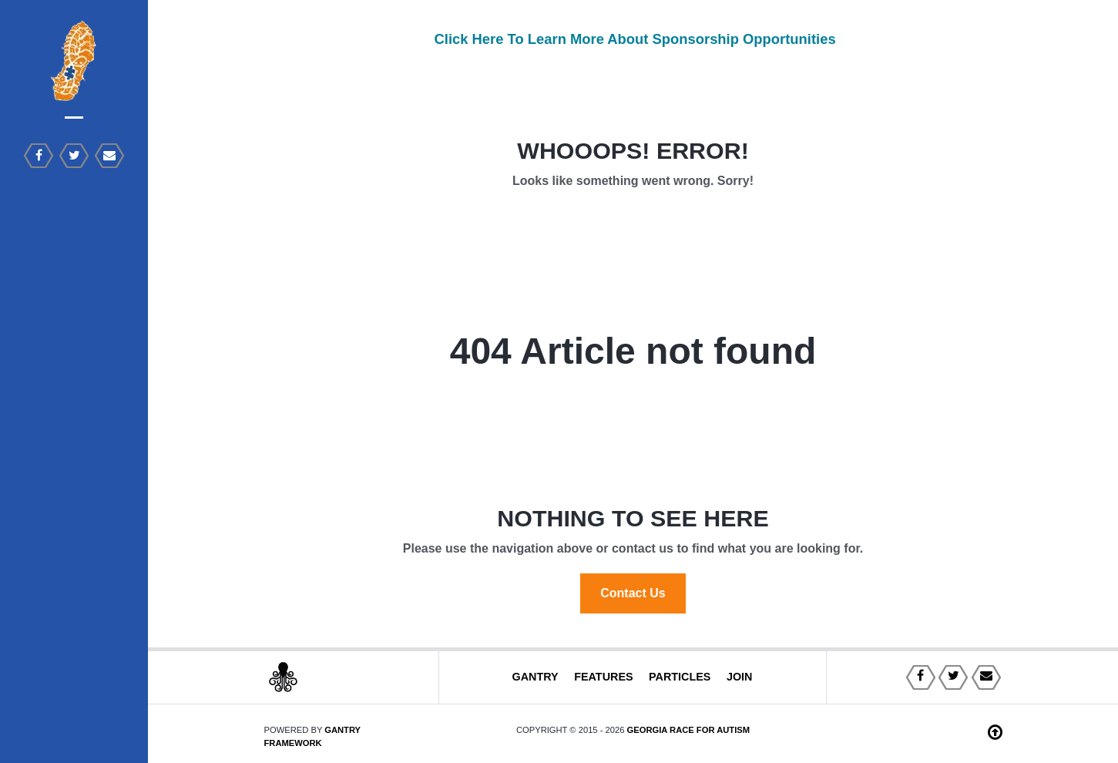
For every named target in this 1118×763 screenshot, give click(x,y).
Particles (679, 677)
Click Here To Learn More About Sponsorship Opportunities (632, 39)
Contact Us (632, 593)
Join (740, 677)
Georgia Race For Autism (688, 729)
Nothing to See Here (632, 518)
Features (603, 677)
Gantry (535, 677)
